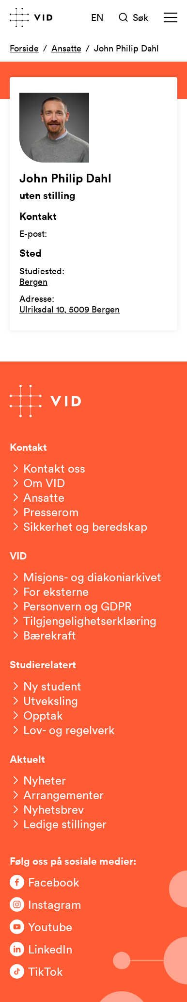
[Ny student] (45, 686)
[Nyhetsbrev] (47, 809)
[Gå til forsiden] (31, 17)
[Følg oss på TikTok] (48, 971)
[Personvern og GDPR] (71, 606)
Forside (24, 48)
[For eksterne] (49, 591)
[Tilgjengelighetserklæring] (83, 620)
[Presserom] (44, 512)
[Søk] (134, 17)
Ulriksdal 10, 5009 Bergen (69, 309)
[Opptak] (36, 715)
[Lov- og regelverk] (62, 730)
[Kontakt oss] (47, 468)
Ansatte (66, 48)
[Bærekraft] (43, 635)
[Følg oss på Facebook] (48, 882)
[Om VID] (37, 483)
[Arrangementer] (57, 795)
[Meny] (170, 17)
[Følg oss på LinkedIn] (48, 949)
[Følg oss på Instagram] (48, 904)
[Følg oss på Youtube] (48, 927)
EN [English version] (97, 17)
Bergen (33, 281)
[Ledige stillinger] (58, 824)
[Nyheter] (38, 780)
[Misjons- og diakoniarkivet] (85, 577)
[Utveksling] (44, 700)
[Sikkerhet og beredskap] (78, 526)
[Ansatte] (37, 497)
